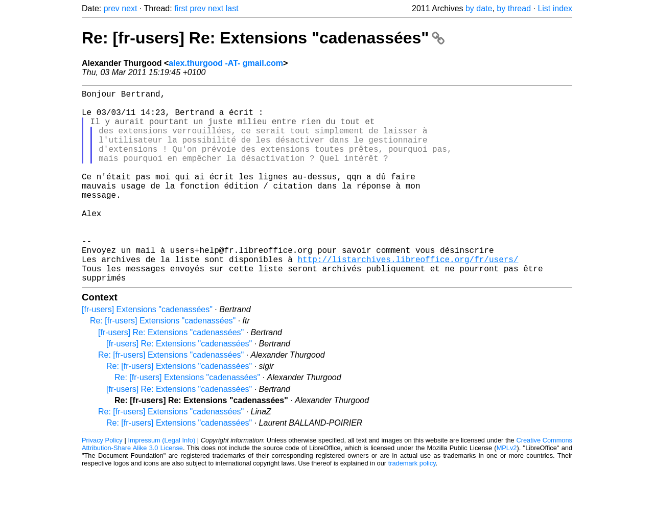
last (232, 8)
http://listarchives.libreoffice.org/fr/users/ (407, 297)
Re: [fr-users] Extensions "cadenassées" (163, 363)
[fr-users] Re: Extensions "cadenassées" (171, 375)
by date (478, 8)
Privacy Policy (102, 483)
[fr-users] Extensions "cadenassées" (147, 352)
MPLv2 (507, 491)
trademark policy (412, 506)
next (129, 8)
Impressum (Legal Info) (161, 483)
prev (112, 8)
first (181, 8)
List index (555, 8)
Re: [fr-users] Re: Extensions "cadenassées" (263, 38)
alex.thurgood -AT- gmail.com (226, 63)
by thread (514, 8)
